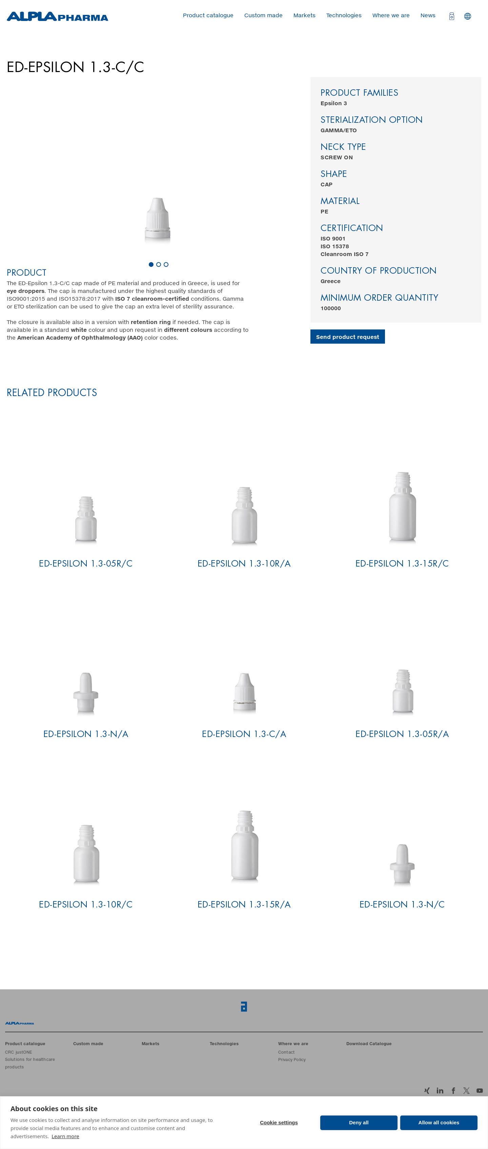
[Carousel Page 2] (158, 264)
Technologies (344, 15)
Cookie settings (279, 1122)
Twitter (466, 1090)
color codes (97, 338)
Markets (304, 15)
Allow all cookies (439, 1122)
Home (19, 1023)
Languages (467, 16)
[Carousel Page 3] (166, 264)
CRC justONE (18, 1053)
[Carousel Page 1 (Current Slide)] (151, 264)
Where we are (391, 15)
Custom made (263, 15)
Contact (286, 1053)
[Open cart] (451, 16)
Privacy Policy (292, 1060)
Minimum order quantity (379, 298)
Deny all (359, 1122)
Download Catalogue (369, 1044)
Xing (427, 1090)
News (428, 15)
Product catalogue (208, 15)
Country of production (379, 271)
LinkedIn (440, 1090)
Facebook (453, 1090)
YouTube (479, 1090)
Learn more (65, 1136)
